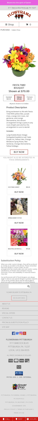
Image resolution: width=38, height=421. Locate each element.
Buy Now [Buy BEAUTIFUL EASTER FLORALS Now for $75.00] (19, 253)
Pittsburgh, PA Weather (14, 402)
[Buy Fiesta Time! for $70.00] (19, 152)
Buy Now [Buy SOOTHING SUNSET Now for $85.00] (19, 192)
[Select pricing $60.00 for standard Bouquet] (8, 98)
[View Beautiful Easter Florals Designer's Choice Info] (19, 237)
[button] (19, 373)
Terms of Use (19, 413)
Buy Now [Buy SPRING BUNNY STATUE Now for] (19, 222)
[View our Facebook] (13, 334)
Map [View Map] (19, 419)
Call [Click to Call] (6, 419)
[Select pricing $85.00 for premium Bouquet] (29, 98)
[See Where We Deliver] (19, 298)
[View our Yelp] (24, 334)
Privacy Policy (10, 409)
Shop (9, 24)
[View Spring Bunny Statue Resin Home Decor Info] (19, 206)
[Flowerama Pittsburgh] (19, 19)
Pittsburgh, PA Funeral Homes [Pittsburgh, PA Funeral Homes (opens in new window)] (13, 395)
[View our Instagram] (20, 334)
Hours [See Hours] (32, 419)
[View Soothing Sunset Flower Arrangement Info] (19, 175)
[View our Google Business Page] (17, 334)
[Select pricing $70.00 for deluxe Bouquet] (19, 98)
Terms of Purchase (25, 409)
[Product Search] (19, 286)
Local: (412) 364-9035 (19, 350)
